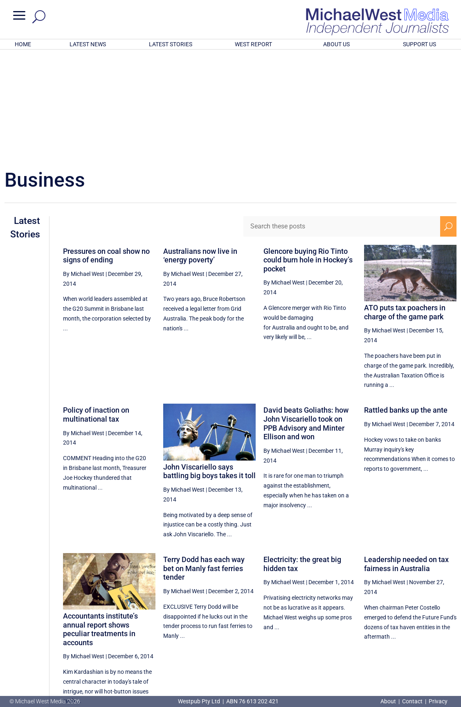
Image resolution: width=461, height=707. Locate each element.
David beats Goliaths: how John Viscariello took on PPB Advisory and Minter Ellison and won (306, 316)
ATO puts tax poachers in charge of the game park (404, 205)
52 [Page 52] (346, 629)
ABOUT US (336, 44)
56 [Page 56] (429, 629)
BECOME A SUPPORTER (420, 656)
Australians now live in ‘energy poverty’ (200, 148)
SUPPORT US (419, 44)
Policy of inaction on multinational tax (96, 307)
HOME (23, 44)
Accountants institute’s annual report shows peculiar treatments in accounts (100, 522)
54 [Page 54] (388, 629)
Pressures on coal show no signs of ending (106, 148)
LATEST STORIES (170, 44)
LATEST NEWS (88, 44)
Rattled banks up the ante (406, 302)
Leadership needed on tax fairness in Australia (406, 456)
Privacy (438, 701)
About (388, 701)
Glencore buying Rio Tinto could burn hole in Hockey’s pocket (308, 153)
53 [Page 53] (367, 629)
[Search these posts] (341, 119)
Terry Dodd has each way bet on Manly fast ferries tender (204, 461)
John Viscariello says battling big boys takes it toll (209, 364)
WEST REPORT (253, 44)
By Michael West (83, 166)
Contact (412, 701)
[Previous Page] (328, 629)
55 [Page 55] (408, 629)
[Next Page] (448, 629)
